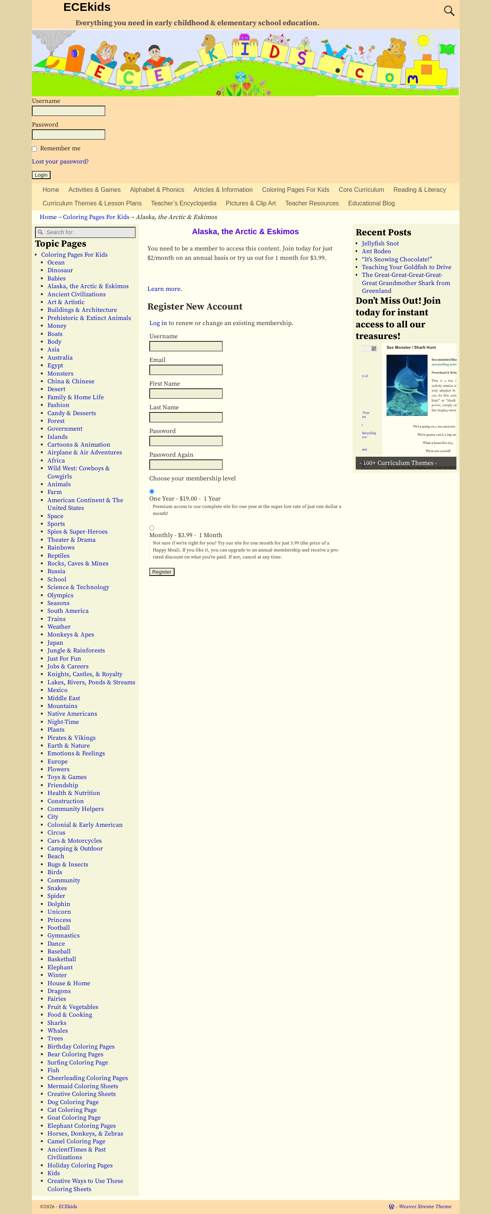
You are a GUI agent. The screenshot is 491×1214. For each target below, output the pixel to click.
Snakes (57, 888)
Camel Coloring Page (76, 1141)
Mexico (57, 690)
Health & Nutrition (73, 793)
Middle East (63, 698)
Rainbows (61, 547)
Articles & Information (223, 189)
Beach (56, 856)
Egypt (55, 365)
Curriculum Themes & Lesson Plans (92, 203)
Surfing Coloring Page (77, 1062)
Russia (56, 571)
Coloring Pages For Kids (295, 189)
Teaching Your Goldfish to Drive (406, 267)
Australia (60, 358)
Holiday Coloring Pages (80, 1165)
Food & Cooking (69, 1015)
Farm (54, 492)
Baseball (59, 951)
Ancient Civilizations (76, 294)
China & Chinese (70, 381)
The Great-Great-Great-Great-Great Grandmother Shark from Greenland (406, 283)
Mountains (62, 706)
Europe (57, 761)
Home (51, 189)
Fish (53, 1070)
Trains (56, 619)
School (56, 579)
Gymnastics (63, 935)
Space (55, 516)
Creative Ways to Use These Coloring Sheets (85, 1185)
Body (54, 342)
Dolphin (58, 904)
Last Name (164, 407)
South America (68, 611)
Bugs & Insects (67, 864)
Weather (59, 627)
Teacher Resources (312, 203)
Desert (56, 389)
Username (46, 101)
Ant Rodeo (376, 251)
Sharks (56, 1023)
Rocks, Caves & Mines (77, 563)
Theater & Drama (71, 540)
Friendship (62, 785)
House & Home (68, 983)
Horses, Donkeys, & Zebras (85, 1133)
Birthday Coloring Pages (81, 1047)
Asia (53, 349)
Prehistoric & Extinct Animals (89, 318)
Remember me (60, 148)
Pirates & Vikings (71, 738)
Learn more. (164, 289)
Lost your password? (60, 161)
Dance (56, 944)
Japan (55, 643)
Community (63, 880)
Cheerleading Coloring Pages (87, 1078)
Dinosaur (60, 270)
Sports (56, 524)
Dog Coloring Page (73, 1102)
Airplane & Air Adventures (84, 452)
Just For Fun (64, 659)
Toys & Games (67, 777)
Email (157, 360)
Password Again (171, 455)
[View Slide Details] (409, 406)
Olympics (60, 595)
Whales (57, 1031)
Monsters (60, 373)
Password (45, 125)
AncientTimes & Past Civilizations (76, 1153)
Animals (59, 484)
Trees (55, 1038)
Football (58, 928)
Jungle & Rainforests (76, 650)
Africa (56, 460)
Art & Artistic (66, 302)
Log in (158, 323)
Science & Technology (78, 587)
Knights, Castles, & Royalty (84, 674)
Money (56, 326)
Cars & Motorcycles (74, 841)
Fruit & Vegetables (72, 1007)
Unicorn (59, 912)
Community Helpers (75, 809)
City (52, 817)
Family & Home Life (75, 397)
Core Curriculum (361, 189)
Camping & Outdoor (75, 848)
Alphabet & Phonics (157, 189)
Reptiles (58, 556)
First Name (164, 384)
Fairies (56, 999)
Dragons (59, 991)
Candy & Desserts (71, 413)
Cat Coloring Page (72, 1110)
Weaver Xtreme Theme (424, 1207)
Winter (57, 975)
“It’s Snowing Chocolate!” (397, 259)
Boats (55, 334)
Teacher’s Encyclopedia (183, 203)
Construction (65, 801)
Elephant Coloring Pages (81, 1126)
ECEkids (87, 6)
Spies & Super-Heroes (77, 532)
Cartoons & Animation (78, 445)
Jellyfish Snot (380, 243)
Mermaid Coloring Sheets (82, 1086)
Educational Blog (371, 203)
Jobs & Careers (68, 666)
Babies (56, 278)
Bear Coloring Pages (75, 1054)
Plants (56, 730)
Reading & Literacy (419, 189)
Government (64, 429)
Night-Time (63, 722)
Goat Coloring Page (74, 1118)
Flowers (58, 769)
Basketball (61, 959)
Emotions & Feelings (76, 753)
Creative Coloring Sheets (81, 1094)
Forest (56, 421)
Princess (59, 920)
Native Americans (72, 714)
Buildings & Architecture (82, 310)
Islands (57, 437)
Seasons (58, 603)
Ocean (56, 262)
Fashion (58, 405)
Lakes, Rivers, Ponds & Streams (91, 682)
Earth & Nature (68, 746)
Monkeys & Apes (70, 634)
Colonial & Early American (85, 825)
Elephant (60, 967)
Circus (56, 833)
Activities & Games (94, 189)
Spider (56, 896)
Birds (54, 872)
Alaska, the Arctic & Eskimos (88, 286)
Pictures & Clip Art (251, 203)
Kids (53, 1173)
